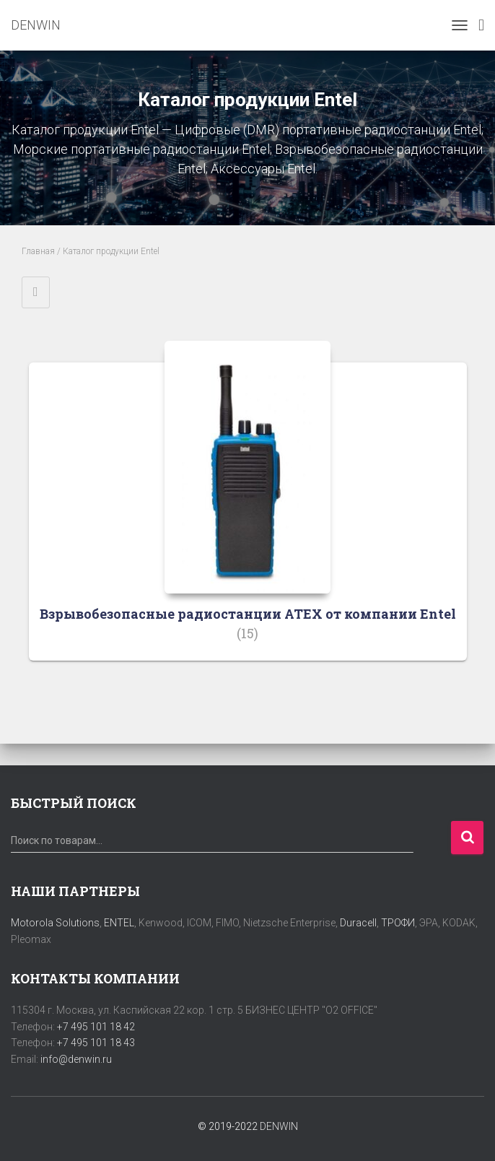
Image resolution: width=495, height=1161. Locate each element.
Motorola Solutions (55, 923)
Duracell (358, 923)
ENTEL (119, 923)
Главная (38, 251)
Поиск (467, 838)
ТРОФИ (398, 923)
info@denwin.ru (76, 1059)
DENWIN (279, 1126)
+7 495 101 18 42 (96, 1026)
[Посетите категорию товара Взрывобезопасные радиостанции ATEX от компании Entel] (248, 511)
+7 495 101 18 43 (96, 1042)
